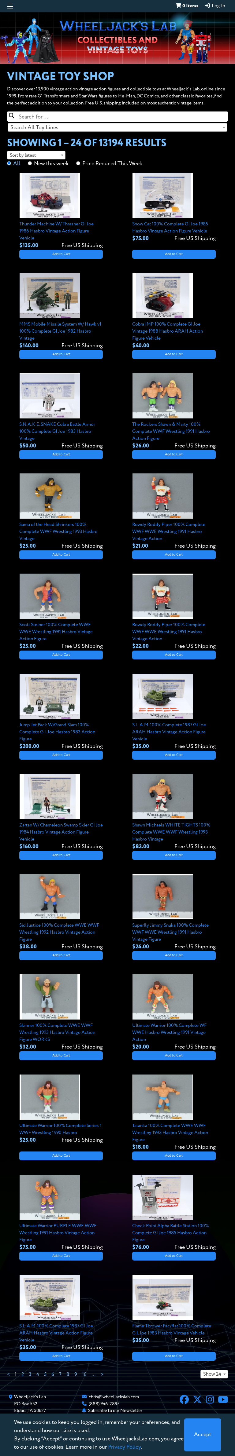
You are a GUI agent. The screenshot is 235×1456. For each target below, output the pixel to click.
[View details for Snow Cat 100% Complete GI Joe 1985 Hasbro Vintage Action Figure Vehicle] (174, 208)
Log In (214, 6)
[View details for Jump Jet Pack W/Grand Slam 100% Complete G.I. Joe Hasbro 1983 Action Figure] (61, 712)
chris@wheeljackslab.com (114, 1397)
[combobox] (117, 127)
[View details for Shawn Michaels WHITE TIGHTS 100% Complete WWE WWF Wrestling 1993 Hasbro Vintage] (174, 812)
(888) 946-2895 (104, 1404)
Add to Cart (61, 254)
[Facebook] (184, 1400)
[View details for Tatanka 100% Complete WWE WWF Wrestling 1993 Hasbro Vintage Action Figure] (174, 1112)
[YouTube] (223, 1400)
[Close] (202, 1434)
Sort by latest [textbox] (23, 155)
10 (84, 1374)
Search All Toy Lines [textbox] (34, 127)
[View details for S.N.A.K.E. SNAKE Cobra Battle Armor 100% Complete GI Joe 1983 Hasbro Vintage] (61, 411)
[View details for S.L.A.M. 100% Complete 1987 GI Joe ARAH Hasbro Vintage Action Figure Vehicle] (174, 712)
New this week (51, 163)
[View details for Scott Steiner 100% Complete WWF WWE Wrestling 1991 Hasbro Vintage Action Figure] (61, 612)
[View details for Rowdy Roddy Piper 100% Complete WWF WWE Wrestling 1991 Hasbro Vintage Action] (174, 511)
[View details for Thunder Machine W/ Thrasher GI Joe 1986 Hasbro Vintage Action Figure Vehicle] (61, 211)
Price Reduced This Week (112, 163)
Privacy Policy (124, 1447)
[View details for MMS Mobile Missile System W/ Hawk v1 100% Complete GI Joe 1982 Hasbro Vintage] (61, 311)
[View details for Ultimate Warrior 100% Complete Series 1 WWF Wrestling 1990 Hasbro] (61, 1109)
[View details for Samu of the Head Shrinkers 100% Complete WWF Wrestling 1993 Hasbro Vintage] (61, 511)
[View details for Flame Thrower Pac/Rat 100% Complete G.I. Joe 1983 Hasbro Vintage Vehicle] (174, 1310)
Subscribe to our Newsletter (115, 1410)
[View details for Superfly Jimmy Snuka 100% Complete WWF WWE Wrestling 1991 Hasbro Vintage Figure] (174, 912)
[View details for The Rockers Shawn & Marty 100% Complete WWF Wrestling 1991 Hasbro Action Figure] (174, 411)
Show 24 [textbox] (212, 1374)
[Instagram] (210, 1400)
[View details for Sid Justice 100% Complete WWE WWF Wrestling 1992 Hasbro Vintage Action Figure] (61, 912)
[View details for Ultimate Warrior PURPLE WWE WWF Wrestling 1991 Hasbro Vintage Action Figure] (61, 1213)
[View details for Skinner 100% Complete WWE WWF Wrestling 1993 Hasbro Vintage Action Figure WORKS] (61, 1012)
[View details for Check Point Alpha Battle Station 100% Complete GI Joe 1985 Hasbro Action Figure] (174, 1213)
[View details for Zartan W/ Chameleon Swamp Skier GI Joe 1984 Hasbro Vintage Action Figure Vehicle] (61, 812)
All (16, 163)
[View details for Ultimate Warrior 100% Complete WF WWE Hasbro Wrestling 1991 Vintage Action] (174, 1012)
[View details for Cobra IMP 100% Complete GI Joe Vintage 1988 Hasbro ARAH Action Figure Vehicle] (174, 311)
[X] (197, 1400)
